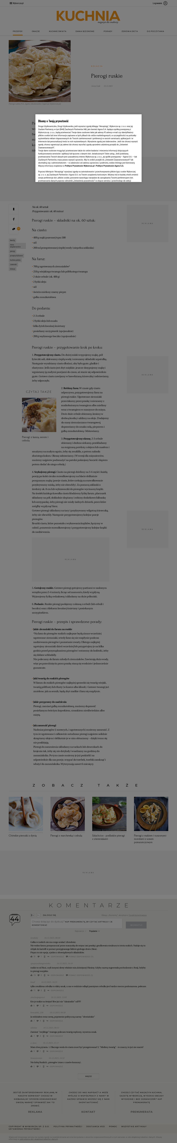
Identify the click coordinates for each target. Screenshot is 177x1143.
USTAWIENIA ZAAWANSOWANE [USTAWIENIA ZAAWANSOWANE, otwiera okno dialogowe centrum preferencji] (56, 176)
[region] (88, 147)
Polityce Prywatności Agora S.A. (110, 166)
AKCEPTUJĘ (129, 177)
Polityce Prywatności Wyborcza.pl (79, 166)
